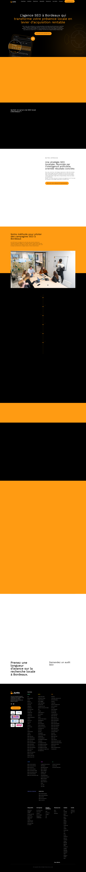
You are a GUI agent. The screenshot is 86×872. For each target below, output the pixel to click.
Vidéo (28, 761)
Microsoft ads (29, 726)
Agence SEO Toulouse (55, 726)
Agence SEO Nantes (54, 728)
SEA (28, 696)
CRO (38, 709)
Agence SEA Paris (30, 736)
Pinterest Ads (66, 830)
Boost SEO (53, 733)
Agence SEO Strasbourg (55, 725)
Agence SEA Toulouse (31, 745)
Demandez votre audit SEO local (43, 33)
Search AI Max (54, 765)
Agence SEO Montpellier (55, 723)
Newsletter (56, 813)
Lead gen (47, 814)
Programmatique (30, 731)
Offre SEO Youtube (54, 731)
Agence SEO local (54, 736)
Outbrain (28, 733)
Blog (55, 810)
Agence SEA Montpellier (31, 742)
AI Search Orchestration (56, 764)
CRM (42, 761)
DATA (39, 694)
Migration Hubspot (44, 778)
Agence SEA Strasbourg (31, 747)
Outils (72, 807)
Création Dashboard (41, 725)
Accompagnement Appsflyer (42, 744)
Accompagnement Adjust (42, 745)
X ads (28, 728)
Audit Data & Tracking (41, 698)
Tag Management (40, 720)
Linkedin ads (29, 714)
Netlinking (53, 696)
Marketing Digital (30, 698)
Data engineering (41, 750)
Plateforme (35, 3)
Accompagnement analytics (42, 739)
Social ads (29, 704)
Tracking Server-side (41, 706)
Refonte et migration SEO (55, 704)
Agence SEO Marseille (55, 720)
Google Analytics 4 (41, 699)
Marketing (41, 791)
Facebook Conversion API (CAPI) (43, 707)
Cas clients (55, 3)
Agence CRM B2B (43, 770)
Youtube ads (29, 707)
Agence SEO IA (53, 734)
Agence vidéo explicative (31, 773)
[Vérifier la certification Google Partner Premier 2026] (13, 713)
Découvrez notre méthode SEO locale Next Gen (57, 183)
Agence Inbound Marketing (43, 795)
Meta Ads (65, 838)
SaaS (46, 811)
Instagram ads (29, 712)
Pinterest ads (29, 715)
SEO (52, 694)
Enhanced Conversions (42, 726)
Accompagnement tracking (42, 747)
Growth (28, 699)
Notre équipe (39, 811)
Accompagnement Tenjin (42, 742)
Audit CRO (39, 731)
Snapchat (29, 725)
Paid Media (65, 839)
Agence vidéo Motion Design (32, 770)
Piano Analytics (40, 714)
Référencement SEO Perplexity (56, 742)
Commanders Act (41, 728)
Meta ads (29, 701)
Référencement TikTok (55, 744)
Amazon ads (29, 720)
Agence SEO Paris (54, 715)
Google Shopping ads (30, 717)
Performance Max (30, 709)
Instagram (65, 848)
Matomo (39, 715)
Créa (64, 831)
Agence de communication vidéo (32, 775)
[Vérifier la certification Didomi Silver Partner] (13, 725)
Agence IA (29, 734)
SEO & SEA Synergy (54, 699)
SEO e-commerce (54, 706)
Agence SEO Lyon (54, 717)
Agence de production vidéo (32, 772)
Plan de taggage (40, 701)
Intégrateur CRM (43, 772)
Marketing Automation (44, 767)
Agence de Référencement (55, 747)
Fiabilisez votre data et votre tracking (30, 818)
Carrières (38, 813)
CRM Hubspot (43, 765)
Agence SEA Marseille (31, 739)
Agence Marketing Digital (43, 793)
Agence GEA (29, 750)
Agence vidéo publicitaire (31, 765)
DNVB (64, 858)
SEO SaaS (53, 707)
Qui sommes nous (39, 810)
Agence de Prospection (31, 752)
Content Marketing (54, 714)
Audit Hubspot (43, 773)
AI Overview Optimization (56, 767)
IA (52, 761)
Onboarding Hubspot (44, 775)
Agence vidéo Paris (30, 767)
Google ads (29, 706)
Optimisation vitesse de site (56, 698)
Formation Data (40, 704)
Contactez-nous (69, 3)
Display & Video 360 (30, 755)
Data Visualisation (41, 723)
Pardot (42, 783)
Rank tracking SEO (54, 709)
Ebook (55, 811)
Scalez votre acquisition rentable (29, 811)
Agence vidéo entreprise (31, 764)
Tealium (39, 717)
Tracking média (40, 736)
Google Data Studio (41, 696)
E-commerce (66, 846)
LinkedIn (65, 828)
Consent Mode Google (41, 734)
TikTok (28, 723)
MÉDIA (28, 694)
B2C (46, 817)
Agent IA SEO (53, 745)
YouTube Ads (66, 825)
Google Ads (65, 836)
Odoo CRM (42, 786)
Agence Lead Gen (30, 753)
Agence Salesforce (44, 781)
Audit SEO (53, 701)
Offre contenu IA (54, 739)
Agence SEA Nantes (30, 744)
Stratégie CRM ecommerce (45, 764)
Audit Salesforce (43, 780)
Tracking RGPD (40, 733)
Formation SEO (53, 712)
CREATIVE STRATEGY (31, 791)
